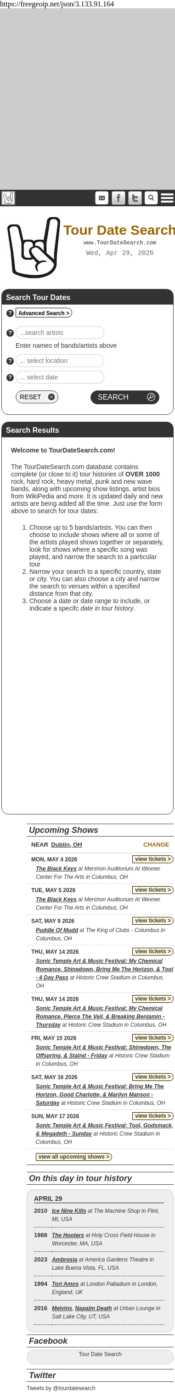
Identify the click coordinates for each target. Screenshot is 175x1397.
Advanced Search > (43, 313)
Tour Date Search (100, 1354)
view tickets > (153, 859)
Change (156, 844)
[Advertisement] (86, 99)
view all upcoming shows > (74, 1157)
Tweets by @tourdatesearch (61, 1388)
